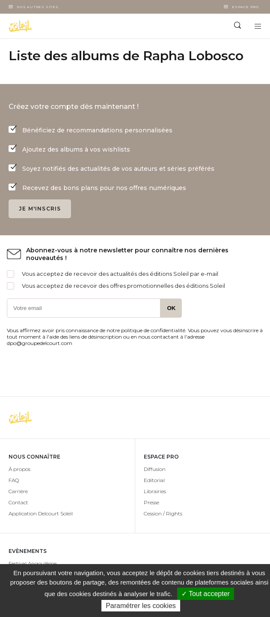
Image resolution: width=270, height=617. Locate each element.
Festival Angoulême (32, 563)
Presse (151, 502)
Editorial (154, 480)
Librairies (155, 491)
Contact (18, 502)
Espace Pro (245, 7)
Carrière (18, 491)
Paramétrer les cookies (141, 605)
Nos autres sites (38, 7)
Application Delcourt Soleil (41, 513)
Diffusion (155, 469)
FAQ (14, 480)
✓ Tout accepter (205, 593)
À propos (19, 469)
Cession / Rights (163, 513)
